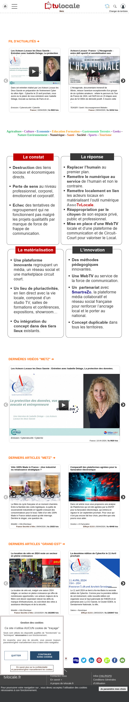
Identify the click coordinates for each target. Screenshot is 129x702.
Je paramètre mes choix (113, 689)
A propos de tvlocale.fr (62, 683)
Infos (102, 676)
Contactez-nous (58, 676)
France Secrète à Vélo (25, 527)
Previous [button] (5, 80)
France (33, 110)
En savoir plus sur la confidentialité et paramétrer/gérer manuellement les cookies (32, 668)
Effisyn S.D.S (89, 527)
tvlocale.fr (12, 677)
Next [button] (123, 80)
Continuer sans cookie (44, 655)
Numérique (57, 135)
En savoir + (56, 679)
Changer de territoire (118, 11)
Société (81, 135)
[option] (34, 80)
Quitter (16, 655)
